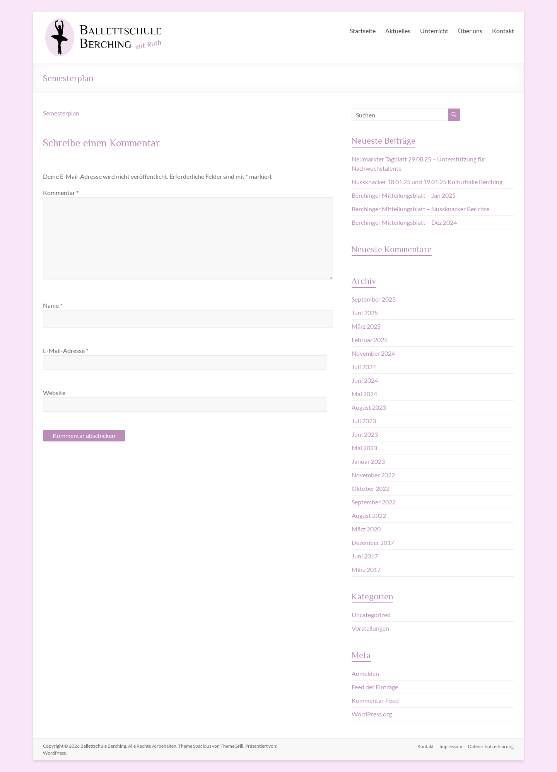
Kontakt (503, 30)
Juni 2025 (365, 312)
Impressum (450, 746)
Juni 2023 (365, 434)
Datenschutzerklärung (491, 746)
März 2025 (366, 326)
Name (52, 305)
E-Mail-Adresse (65, 350)
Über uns (470, 30)
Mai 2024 (364, 393)
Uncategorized (371, 614)
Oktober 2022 (371, 488)
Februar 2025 (370, 339)
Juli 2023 (364, 420)
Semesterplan (61, 113)
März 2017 (366, 569)
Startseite (363, 30)
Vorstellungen (370, 628)
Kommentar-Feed (375, 700)
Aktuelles (397, 30)
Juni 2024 (365, 380)
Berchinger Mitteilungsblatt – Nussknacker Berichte (420, 208)
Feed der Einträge (375, 687)
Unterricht (434, 30)
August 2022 (369, 515)
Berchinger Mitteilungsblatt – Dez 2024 (404, 222)
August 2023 (369, 407)
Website (54, 392)
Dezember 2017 (373, 542)
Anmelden (365, 673)
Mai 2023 (364, 447)
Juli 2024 (364, 366)
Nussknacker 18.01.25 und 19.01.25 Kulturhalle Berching (427, 181)
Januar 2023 (368, 461)
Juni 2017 (365, 556)
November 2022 (373, 474)
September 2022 (374, 502)
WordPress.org (372, 714)
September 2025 (374, 299)
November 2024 (373, 353)
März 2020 (366, 529)
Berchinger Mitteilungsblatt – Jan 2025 (404, 195)
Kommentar (61, 192)
